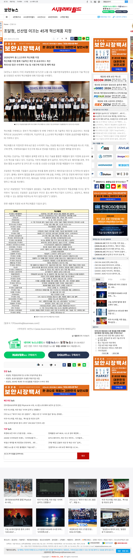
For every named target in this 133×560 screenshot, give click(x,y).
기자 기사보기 (80, 335)
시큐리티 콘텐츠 (121, 17)
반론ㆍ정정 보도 (123, 551)
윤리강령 (54, 540)
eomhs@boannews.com (26, 323)
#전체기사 (17, 17)
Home (6, 24)
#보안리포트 (53, 17)
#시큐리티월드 (29, 17)
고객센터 (62, 540)
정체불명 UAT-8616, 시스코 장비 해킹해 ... (64, 433)
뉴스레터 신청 (34, 2)
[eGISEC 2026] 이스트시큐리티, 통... (108, 273)
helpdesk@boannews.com (103, 546)
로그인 (6, 2)
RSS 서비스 (87, 540)
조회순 (98, 279)
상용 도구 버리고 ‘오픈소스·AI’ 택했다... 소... (111, 122)
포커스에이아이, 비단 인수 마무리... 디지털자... (66, 438)
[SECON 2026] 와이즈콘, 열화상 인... (108, 268)
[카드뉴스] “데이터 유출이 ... (111, 251)
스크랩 (26, 2)
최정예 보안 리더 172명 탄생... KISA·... (18, 433)
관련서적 (77, 540)
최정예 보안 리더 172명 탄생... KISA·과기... (110, 133)
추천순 (110, 279)
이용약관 (22, 540)
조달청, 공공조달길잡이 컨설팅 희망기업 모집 (23, 378)
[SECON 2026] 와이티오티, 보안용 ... (108, 265)
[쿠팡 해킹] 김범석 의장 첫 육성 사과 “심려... (65, 442)
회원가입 (12, 2)
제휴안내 (70, 540)
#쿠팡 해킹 (64, 17)
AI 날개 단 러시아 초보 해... (110, 254)
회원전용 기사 (105, 17)
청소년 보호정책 (45, 540)
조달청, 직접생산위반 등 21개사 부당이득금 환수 (24, 375)
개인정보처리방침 (32, 540)
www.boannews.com (45, 328)
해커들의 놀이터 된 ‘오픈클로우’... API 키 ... (110, 113)
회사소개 (6, 540)
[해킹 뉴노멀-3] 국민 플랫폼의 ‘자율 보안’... (20, 447)
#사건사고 (41, 17)
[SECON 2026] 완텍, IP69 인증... (107, 262)
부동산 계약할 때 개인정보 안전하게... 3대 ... (20, 442)
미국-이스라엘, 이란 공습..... (110, 243)
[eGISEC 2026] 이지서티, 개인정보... (108, 271)
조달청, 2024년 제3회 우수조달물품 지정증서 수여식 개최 (27, 381)
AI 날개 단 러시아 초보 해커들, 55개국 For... (111, 116)
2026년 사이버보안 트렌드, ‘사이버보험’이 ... (21, 438)
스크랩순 (123, 279)
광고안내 (14, 540)
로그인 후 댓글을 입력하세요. (40, 455)
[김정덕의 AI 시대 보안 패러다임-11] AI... (63, 447)
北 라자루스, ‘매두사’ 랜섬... (110, 246)
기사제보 (19, 2)
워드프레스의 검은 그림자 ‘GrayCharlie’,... (110, 130)
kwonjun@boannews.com (65, 552)
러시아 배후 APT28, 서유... (110, 249)
